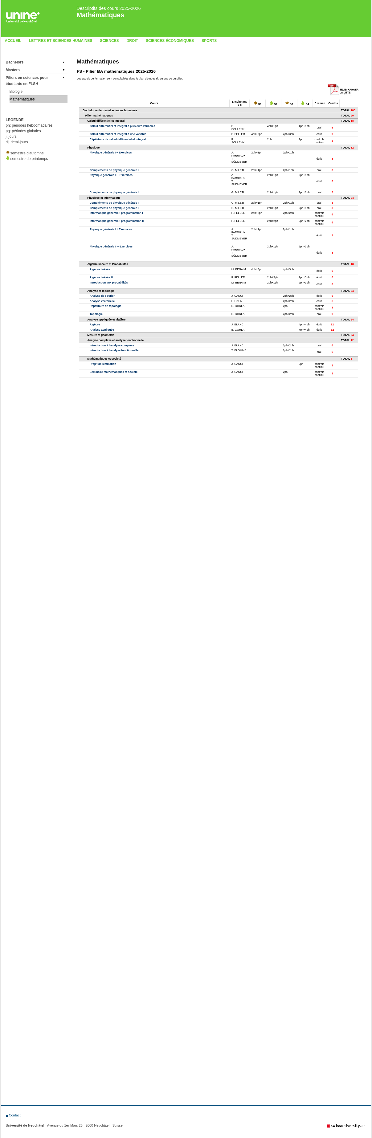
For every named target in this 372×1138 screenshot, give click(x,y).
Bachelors (15, 62)
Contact (15, 1115)
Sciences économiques (170, 41)
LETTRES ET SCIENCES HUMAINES (60, 41)
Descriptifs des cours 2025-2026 (109, 8)
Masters (13, 70)
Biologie (16, 91)
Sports (209, 41)
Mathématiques (100, 14)
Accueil (13, 41)
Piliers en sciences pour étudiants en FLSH (27, 80)
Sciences (109, 41)
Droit (132, 41)
